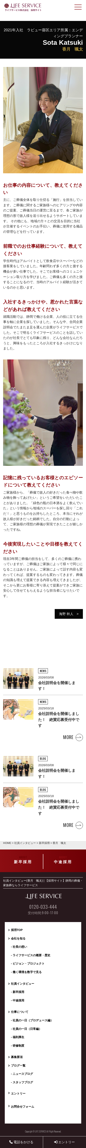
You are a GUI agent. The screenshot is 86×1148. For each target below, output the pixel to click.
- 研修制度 (17, 1045)
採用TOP (17, 930)
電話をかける (21, 1142)
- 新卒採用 (17, 992)
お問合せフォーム (22, 1106)
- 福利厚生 (17, 1037)
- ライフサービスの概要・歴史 (31, 955)
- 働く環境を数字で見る (26, 972)
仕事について (19, 1011)
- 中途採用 (17, 1000)
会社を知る (18, 938)
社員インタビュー (22, 983)
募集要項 (17, 1057)
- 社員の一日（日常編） (26, 1028)
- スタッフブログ (22, 1082)
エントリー (64, 1142)
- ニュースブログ (22, 1073)
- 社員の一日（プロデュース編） (32, 1020)
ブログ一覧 (18, 1065)
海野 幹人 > (69, 614)
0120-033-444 (43, 906)
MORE (73, 737)
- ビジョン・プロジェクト (28, 963)
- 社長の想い (19, 946)
